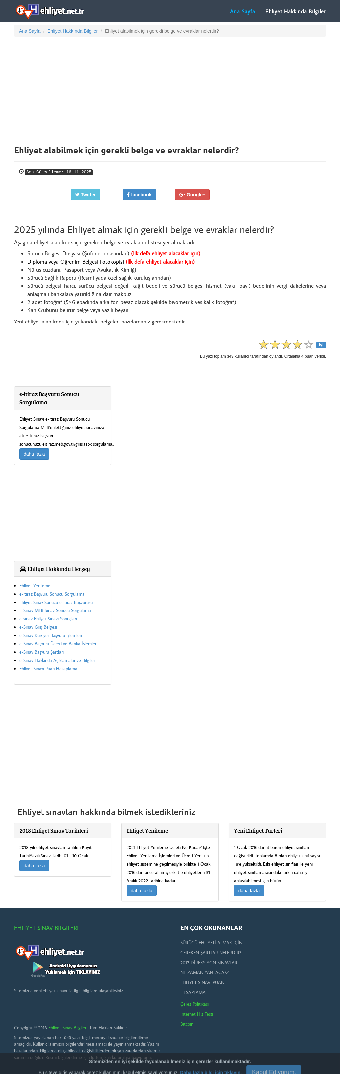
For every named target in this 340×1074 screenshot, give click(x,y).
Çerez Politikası (194, 1004)
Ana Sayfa (242, 11)
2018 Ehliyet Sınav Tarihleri (53, 830)
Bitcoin (186, 1024)
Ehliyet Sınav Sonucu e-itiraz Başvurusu (56, 602)
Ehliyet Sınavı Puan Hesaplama (48, 669)
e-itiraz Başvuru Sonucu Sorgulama (52, 594)
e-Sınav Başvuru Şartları (41, 652)
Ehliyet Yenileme (34, 586)
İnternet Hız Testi (196, 1014)
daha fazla (34, 454)
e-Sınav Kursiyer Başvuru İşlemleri (50, 635)
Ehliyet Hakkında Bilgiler (295, 11)
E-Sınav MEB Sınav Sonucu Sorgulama (55, 610)
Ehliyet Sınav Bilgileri (46, 928)
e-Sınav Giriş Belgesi (38, 627)
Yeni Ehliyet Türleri (258, 830)
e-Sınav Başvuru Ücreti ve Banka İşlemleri (58, 644)
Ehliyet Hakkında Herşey (54, 569)
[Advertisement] (170, 89)
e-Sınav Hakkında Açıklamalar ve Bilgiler (57, 660)
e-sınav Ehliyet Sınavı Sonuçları (48, 619)
